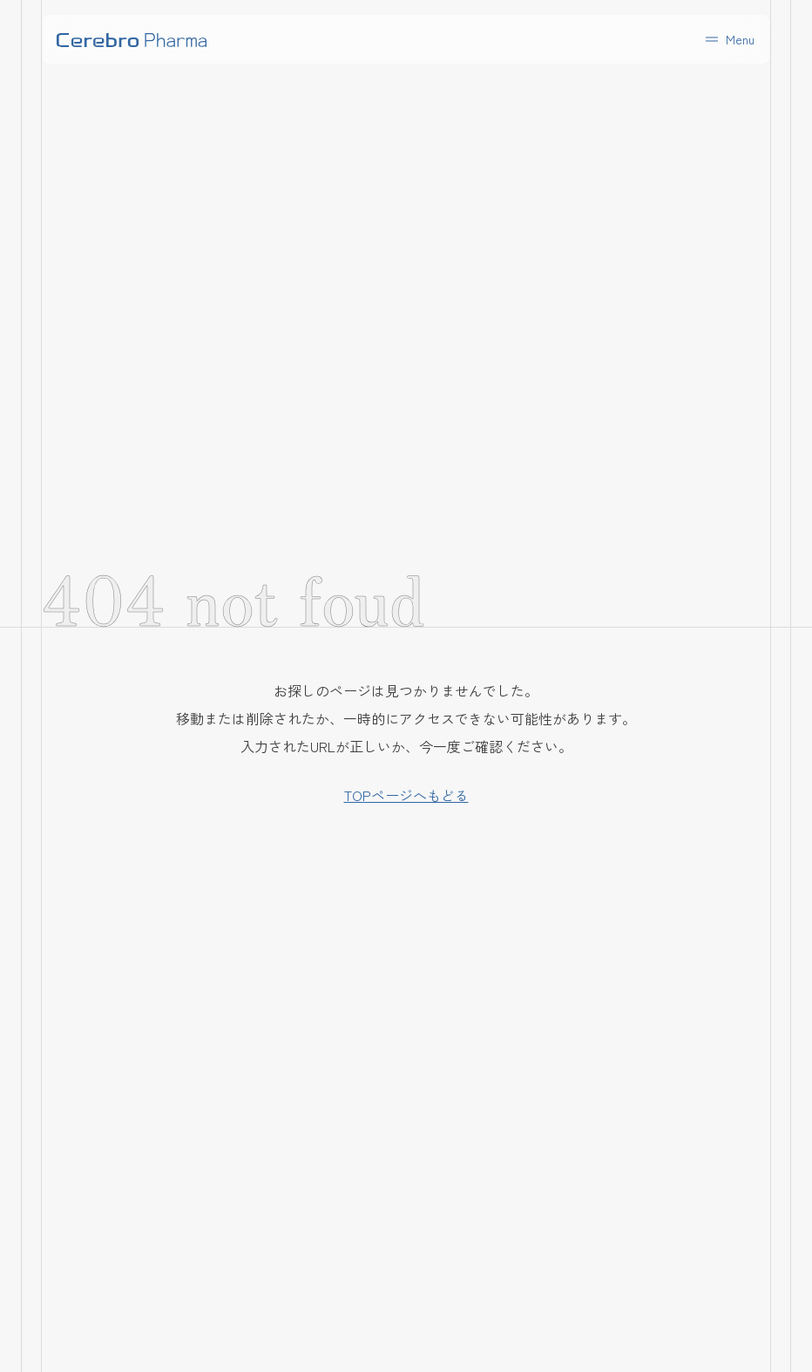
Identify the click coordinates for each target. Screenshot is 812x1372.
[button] (728, 39)
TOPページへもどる (406, 794)
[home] (131, 39)
